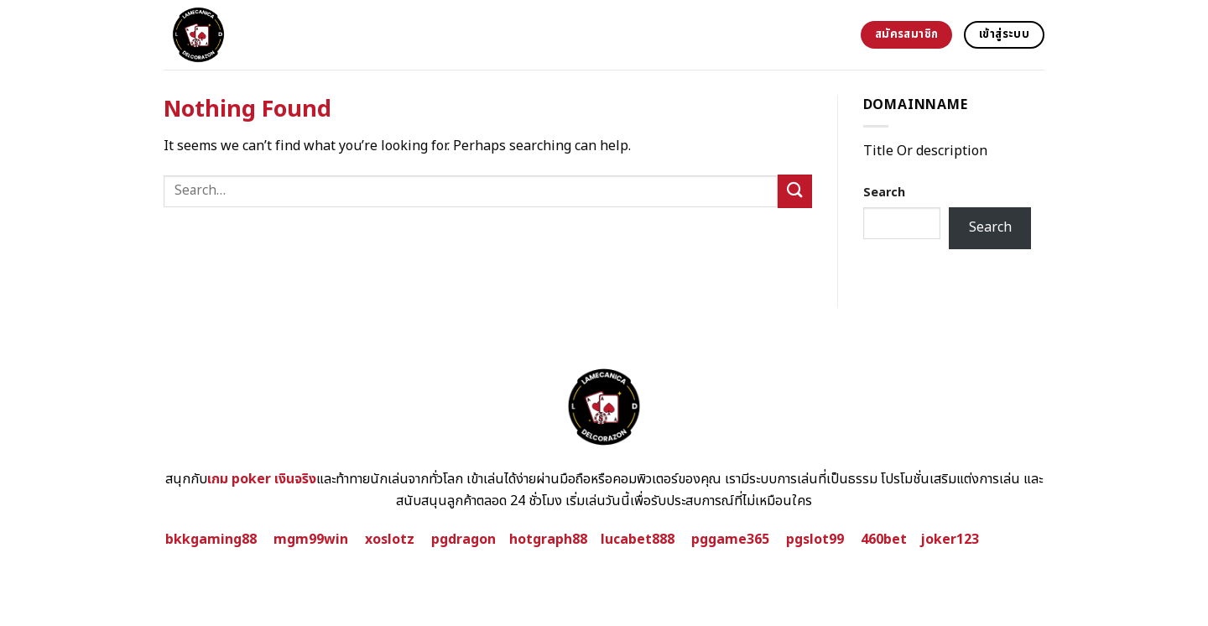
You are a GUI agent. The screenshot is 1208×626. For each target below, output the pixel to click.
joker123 (949, 539)
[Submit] (794, 191)
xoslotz (389, 539)
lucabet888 (637, 539)
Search (884, 192)
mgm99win (310, 539)
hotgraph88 (548, 539)
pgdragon (463, 539)
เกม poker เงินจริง (261, 479)
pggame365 (730, 539)
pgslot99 (815, 539)
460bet (884, 539)
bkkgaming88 (211, 539)
